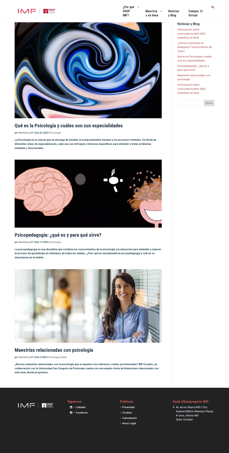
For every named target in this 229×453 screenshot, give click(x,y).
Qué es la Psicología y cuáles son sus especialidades (69, 126)
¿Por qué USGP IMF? (128, 11)
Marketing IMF (26, 132)
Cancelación (129, 418)
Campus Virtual (193, 13)
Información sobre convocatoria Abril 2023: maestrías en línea (191, 33)
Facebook (81, 412)
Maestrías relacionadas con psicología (54, 350)
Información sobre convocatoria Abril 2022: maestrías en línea (191, 88)
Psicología (55, 132)
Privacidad (128, 407)
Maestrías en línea (152, 13)
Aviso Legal (129, 423)
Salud (64, 357)
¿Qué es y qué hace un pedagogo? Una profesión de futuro (194, 47)
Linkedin (81, 407)
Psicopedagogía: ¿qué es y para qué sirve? (58, 235)
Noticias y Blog (173, 13)
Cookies (127, 412)
